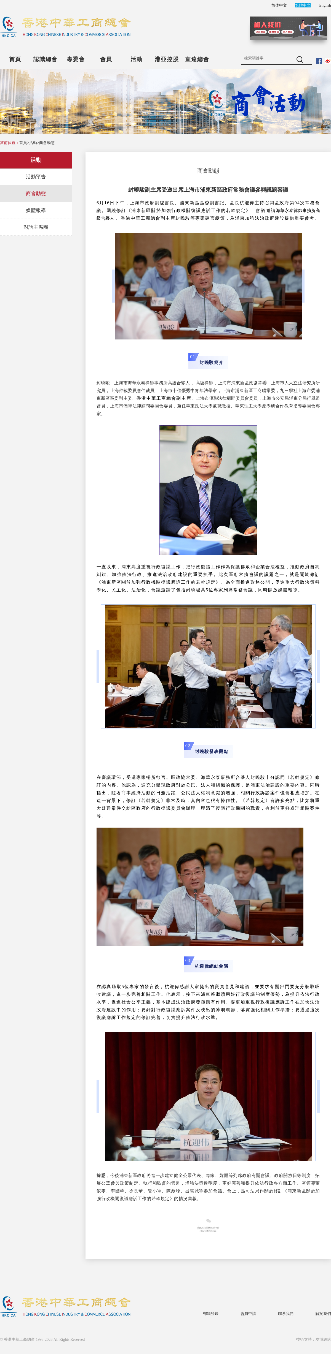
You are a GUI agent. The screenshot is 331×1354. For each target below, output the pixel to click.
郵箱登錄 (210, 1314)
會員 (106, 59)
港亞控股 (167, 59)
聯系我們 (285, 1314)
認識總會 (45, 59)
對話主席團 (35, 227)
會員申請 (248, 1314)
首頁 (15, 59)
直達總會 (197, 59)
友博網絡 (323, 1339)
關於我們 (323, 1314)
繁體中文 (303, 5)
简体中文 (279, 5)
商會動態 (47, 143)
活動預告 (36, 177)
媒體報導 (36, 210)
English (325, 5)
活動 (136, 59)
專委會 (76, 59)
